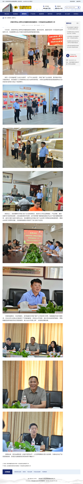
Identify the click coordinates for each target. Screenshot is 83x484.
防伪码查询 (72, 1)
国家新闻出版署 (17, 471)
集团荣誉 (41, 14)
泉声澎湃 (58, 14)
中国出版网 (29, 471)
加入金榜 (67, 14)
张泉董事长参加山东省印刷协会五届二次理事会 (73, 32)
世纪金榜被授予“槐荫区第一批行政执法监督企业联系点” (73, 28)
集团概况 (15, 14)
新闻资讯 (24, 14)
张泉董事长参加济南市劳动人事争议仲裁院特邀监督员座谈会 (73, 42)
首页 (5, 17)
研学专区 (50, 14)
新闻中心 (14, 17)
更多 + (78, 23)
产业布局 (33, 14)
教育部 (24, 471)
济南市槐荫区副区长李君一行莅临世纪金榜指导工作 (17, 463)
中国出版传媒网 (37, 471)
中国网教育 (44, 471)
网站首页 (7, 14)
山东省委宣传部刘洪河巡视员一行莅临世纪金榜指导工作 (18, 465)
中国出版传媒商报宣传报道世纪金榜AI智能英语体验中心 (73, 46)
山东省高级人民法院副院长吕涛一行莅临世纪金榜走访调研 (73, 37)
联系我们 (76, 14)
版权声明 (78, 1)
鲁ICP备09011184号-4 (32, 478)
